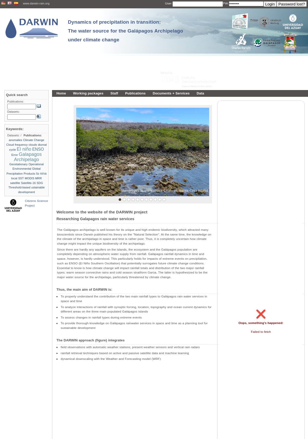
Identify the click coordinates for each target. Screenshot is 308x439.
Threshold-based (19, 187)
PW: (226, 3)
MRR (38, 178)
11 (164, 199)
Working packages (88, 93)
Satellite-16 (28, 182)
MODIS (29, 178)
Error (14, 154)
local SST (17, 178)
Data (200, 93)
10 (159, 199)
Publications (135, 93)
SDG (40, 182)
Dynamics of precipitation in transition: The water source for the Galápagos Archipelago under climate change (125, 30)
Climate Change (33, 140)
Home (61, 93)
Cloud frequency (17, 144)
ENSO (38, 149)
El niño (24, 149)
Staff (114, 93)
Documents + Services (171, 93)
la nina (41, 173)
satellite (15, 182)
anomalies (15, 140)
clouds (33, 144)
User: (168, 3)
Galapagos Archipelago (28, 157)
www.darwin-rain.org (36, 3)
